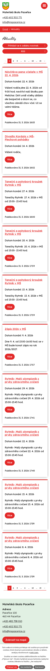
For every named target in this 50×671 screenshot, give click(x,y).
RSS (33, 51)
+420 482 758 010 (12, 621)
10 (33, 61)
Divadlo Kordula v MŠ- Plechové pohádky (19, 138)
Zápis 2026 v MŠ (15, 329)
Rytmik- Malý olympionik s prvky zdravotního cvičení (22, 380)
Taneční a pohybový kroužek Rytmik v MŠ (23, 183)
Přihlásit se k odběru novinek (27, 45)
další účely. (34, 653)
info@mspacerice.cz (13, 22)
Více (9, 114)
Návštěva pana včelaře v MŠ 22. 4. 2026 (24, 73)
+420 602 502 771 (12, 17)
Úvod (5, 29)
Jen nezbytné (25, 667)
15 (40, 61)
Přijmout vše (12, 667)
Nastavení (39, 667)
